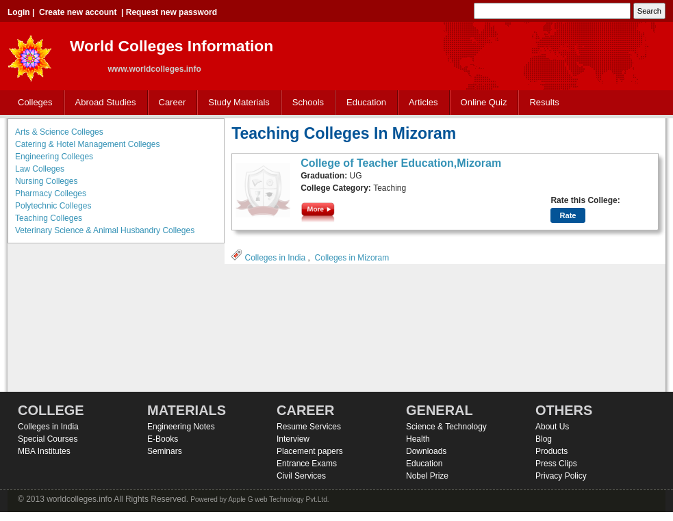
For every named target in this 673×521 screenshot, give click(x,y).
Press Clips (556, 463)
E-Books (162, 439)
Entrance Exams (307, 463)
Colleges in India (274, 258)
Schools (305, 103)
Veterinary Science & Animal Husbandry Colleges (104, 230)
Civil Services (301, 476)
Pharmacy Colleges (50, 193)
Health (418, 439)
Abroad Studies (102, 103)
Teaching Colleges (48, 218)
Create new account (77, 12)
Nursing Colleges (46, 181)
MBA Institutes (44, 451)
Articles (423, 102)
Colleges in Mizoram (352, 258)
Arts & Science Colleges (59, 132)
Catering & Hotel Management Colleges (87, 144)
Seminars (164, 451)
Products (551, 451)
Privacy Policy (561, 476)
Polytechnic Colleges (53, 206)
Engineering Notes (181, 426)
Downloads (426, 451)
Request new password (171, 12)
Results (544, 102)
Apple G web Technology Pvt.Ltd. (278, 499)
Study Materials (236, 103)
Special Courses (47, 439)
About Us (552, 426)
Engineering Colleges (54, 156)
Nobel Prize (427, 476)
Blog (543, 439)
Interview (293, 439)
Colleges (32, 103)
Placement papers (310, 451)
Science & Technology (446, 426)
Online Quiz (484, 102)
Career (169, 103)
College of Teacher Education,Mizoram (401, 163)
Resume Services (309, 426)
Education (363, 103)
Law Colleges (39, 169)
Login (19, 12)
